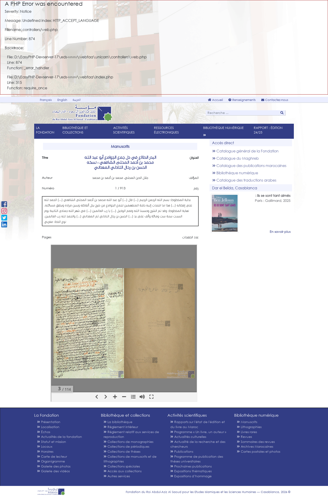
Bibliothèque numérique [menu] (223, 128)
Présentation (48, 422)
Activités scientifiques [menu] (124, 130)
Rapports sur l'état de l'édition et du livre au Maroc (197, 424)
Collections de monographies (128, 441)
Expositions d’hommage (191, 476)
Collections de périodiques (126, 446)
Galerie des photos (53, 466)
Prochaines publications (191, 466)
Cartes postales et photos (258, 451)
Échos (43, 432)
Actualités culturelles (188, 436)
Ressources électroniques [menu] (166, 130)
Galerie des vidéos (53, 471)
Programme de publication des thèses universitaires (196, 459)
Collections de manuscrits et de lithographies (130, 459)
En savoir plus (280, 231)
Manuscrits (247, 422)
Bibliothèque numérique (235, 172)
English (62, 100)
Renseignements (242, 100)
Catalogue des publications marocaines (249, 165)
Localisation (48, 427)
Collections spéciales (122, 466)
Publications (181, 451)
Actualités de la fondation (59, 436)
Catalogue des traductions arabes (244, 180)
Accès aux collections (122, 471)
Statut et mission (51, 441)
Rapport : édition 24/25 (268, 130)
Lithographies (249, 427)
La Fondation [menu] (45, 130)
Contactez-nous (274, 100)
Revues (244, 436)
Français (46, 100)
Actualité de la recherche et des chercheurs (197, 444)
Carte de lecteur (52, 456)
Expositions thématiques (191, 471)
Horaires (45, 451)
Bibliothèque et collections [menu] (75, 130)
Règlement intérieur (121, 427)
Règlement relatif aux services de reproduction (131, 434)
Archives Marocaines (255, 446)
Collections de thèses (122, 451)
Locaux (44, 446)
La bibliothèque (118, 422)
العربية (77, 100)
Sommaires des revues (256, 441)
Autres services (117, 476)
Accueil (215, 100)
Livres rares (247, 432)
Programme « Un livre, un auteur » (198, 432)
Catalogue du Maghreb (235, 158)
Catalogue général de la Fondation (245, 151)
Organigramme (51, 461)
